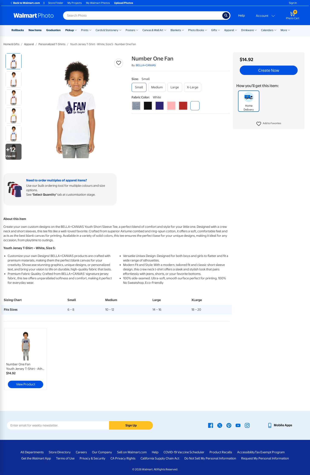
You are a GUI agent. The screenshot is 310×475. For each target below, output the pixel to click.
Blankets (176, 30)
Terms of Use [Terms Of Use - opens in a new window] (65, 458)
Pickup (69, 30)
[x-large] (192, 87)
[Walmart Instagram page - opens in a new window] (247, 425)
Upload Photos (123, 2)
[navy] (159, 105)
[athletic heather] (136, 105)
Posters (130, 30)
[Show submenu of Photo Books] (206, 29)
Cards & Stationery (107, 30)
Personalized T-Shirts (52, 44)
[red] (183, 105)
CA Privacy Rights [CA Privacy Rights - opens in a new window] (123, 458)
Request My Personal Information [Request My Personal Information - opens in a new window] (265, 458)
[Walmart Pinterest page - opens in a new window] (228, 425)
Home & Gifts (11, 44)
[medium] (157, 87)
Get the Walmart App (36, 458)
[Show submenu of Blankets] (183, 29)
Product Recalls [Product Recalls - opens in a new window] (221, 452)
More (284, 30)
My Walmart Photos (98, 2)
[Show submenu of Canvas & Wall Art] (165, 29)
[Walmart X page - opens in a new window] (219, 425)
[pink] (171, 105)
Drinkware (247, 30)
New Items (35, 30)
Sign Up (131, 425)
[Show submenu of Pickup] (76, 29)
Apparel (229, 30)
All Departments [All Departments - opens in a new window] (32, 452)
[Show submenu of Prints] (90, 29)
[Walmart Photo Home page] (34, 15)
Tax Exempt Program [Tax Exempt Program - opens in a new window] (270, 452)
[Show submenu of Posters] (137, 29)
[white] (194, 105)
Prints (84, 30)
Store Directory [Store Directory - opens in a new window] (60, 452)
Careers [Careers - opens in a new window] (81, 452)
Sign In (293, 2)
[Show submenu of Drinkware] (255, 29)
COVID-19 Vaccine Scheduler (184, 452)
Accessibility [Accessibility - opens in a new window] (246, 452)
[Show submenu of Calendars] (275, 29)
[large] (174, 87)
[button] (269, 124)
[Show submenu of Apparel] (236, 29)
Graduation (53, 30)
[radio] (14, 61)
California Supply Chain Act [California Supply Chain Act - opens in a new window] (160, 458)
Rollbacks (17, 30)
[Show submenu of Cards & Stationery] (120, 29)
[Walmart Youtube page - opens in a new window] (238, 425)
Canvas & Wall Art (152, 30)
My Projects (74, 2)
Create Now (268, 70)
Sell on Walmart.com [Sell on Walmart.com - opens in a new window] (132, 452)
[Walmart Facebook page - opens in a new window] (210, 425)
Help (241, 15)
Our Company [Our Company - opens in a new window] (102, 452)
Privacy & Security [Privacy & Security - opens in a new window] (92, 458)
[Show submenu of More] (289, 29)
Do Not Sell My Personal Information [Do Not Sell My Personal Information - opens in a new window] (210, 458)
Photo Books (196, 30)
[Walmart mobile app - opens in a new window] (279, 425)
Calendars (267, 30)
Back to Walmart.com (25, 2)
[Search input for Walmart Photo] (142, 15)
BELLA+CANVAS (146, 65)
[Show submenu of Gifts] (219, 29)
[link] (25, 359)
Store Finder (55, 2)
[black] (147, 105)
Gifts (214, 30)
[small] (139, 87)
